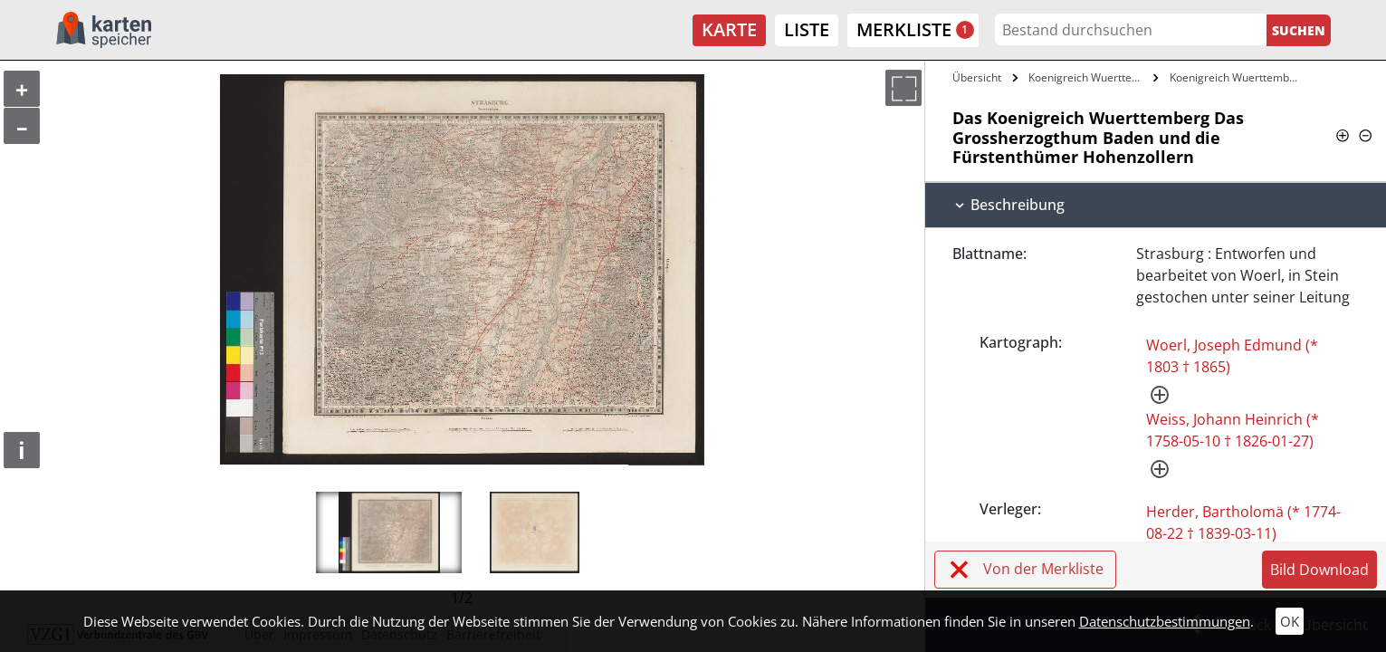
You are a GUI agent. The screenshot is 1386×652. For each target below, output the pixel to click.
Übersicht (976, 77)
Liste (806, 29)
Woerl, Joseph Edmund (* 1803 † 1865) (1232, 356)
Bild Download (1319, 570)
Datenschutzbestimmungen (1164, 621)
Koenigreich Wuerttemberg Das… (1088, 77)
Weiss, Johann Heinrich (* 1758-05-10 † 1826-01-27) (1232, 430)
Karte (729, 29)
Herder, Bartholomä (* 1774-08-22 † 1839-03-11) (1243, 522)
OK (1289, 621)
